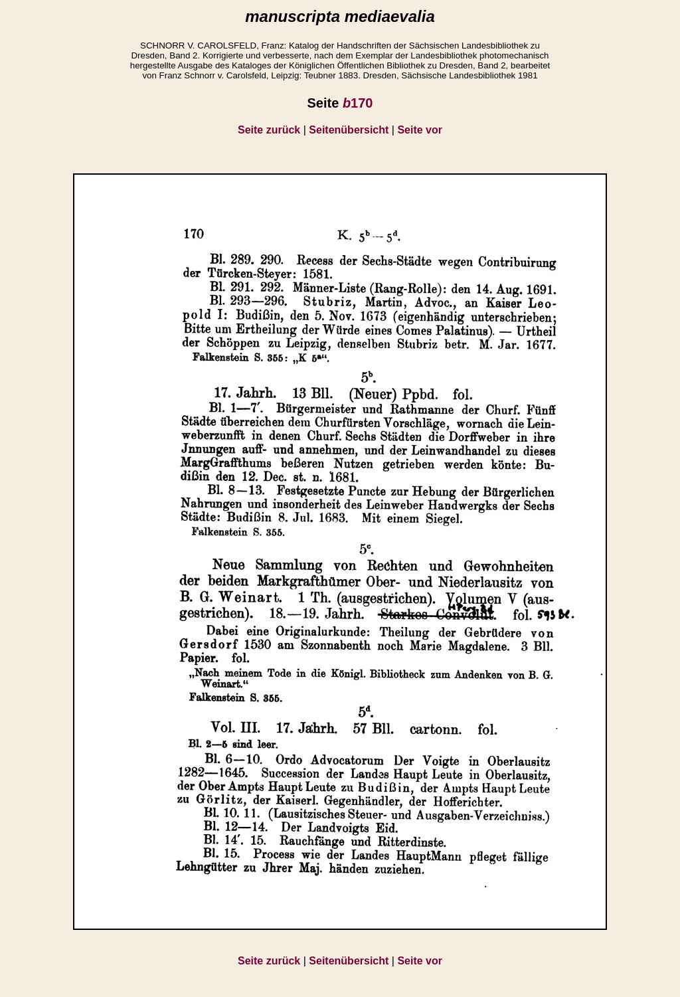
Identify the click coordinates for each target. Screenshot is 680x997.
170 (358, 103)
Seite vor (419, 130)
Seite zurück (269, 130)
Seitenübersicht (348, 130)
